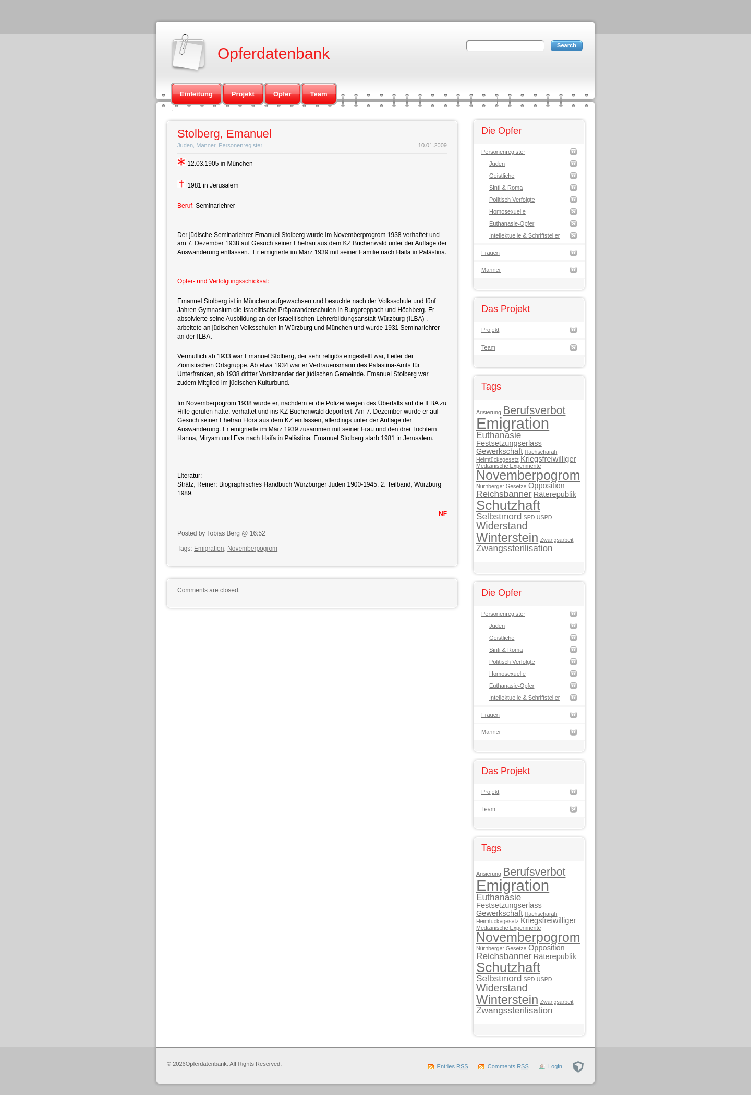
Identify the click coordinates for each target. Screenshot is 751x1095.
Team (319, 94)
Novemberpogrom (252, 548)
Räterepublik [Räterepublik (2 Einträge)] (555, 494)
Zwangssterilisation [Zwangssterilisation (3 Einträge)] (514, 548)
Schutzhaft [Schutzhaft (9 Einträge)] (508, 505)
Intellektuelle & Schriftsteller (524, 235)
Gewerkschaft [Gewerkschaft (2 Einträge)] (499, 451)
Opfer (282, 94)
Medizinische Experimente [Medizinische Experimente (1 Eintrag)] (508, 466)
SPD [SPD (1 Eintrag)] (529, 517)
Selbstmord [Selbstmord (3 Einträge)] (499, 516)
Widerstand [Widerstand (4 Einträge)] (501, 525)
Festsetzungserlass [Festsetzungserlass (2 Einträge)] (509, 443)
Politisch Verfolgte (512, 199)
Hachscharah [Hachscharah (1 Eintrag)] (541, 452)
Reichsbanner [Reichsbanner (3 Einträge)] (503, 494)
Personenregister (240, 145)
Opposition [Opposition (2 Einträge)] (546, 485)
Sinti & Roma (506, 187)
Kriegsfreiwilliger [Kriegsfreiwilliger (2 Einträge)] (548, 459)
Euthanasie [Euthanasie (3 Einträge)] (498, 435)
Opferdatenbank (273, 53)
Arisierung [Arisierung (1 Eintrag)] (488, 412)
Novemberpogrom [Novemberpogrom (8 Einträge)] (528, 475)
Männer (205, 145)
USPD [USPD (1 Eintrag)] (544, 517)
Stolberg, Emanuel (224, 133)
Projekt (243, 94)
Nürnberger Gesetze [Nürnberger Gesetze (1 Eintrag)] (501, 486)
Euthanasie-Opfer (511, 223)
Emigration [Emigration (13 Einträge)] (512, 423)
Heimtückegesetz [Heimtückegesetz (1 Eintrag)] (497, 459)
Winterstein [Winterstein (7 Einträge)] (507, 537)
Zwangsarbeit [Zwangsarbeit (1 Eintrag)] (557, 540)
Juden (185, 145)
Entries (452, 1066)
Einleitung (196, 94)
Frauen (490, 253)
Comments (508, 1066)
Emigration (209, 548)
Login (555, 1066)
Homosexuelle (507, 211)
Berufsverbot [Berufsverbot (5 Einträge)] (534, 410)
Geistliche (501, 175)
